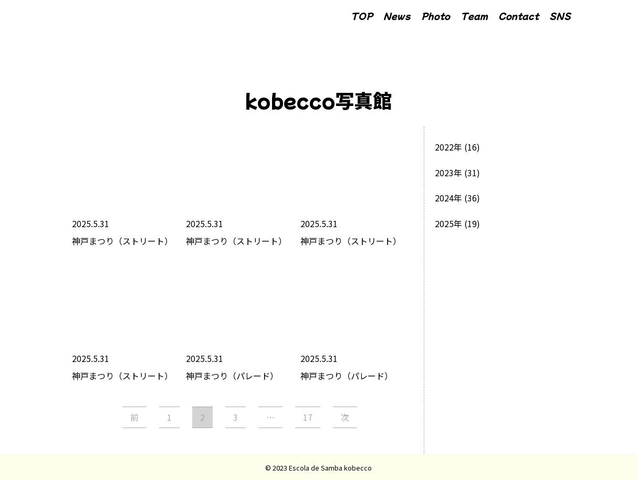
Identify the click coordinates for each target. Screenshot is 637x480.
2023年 (448, 172)
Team (474, 15)
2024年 (448, 197)
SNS (560, 15)
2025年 (448, 223)
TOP (362, 15)
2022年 (448, 147)
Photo (435, 15)
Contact (518, 15)
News (397, 15)
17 (307, 417)
